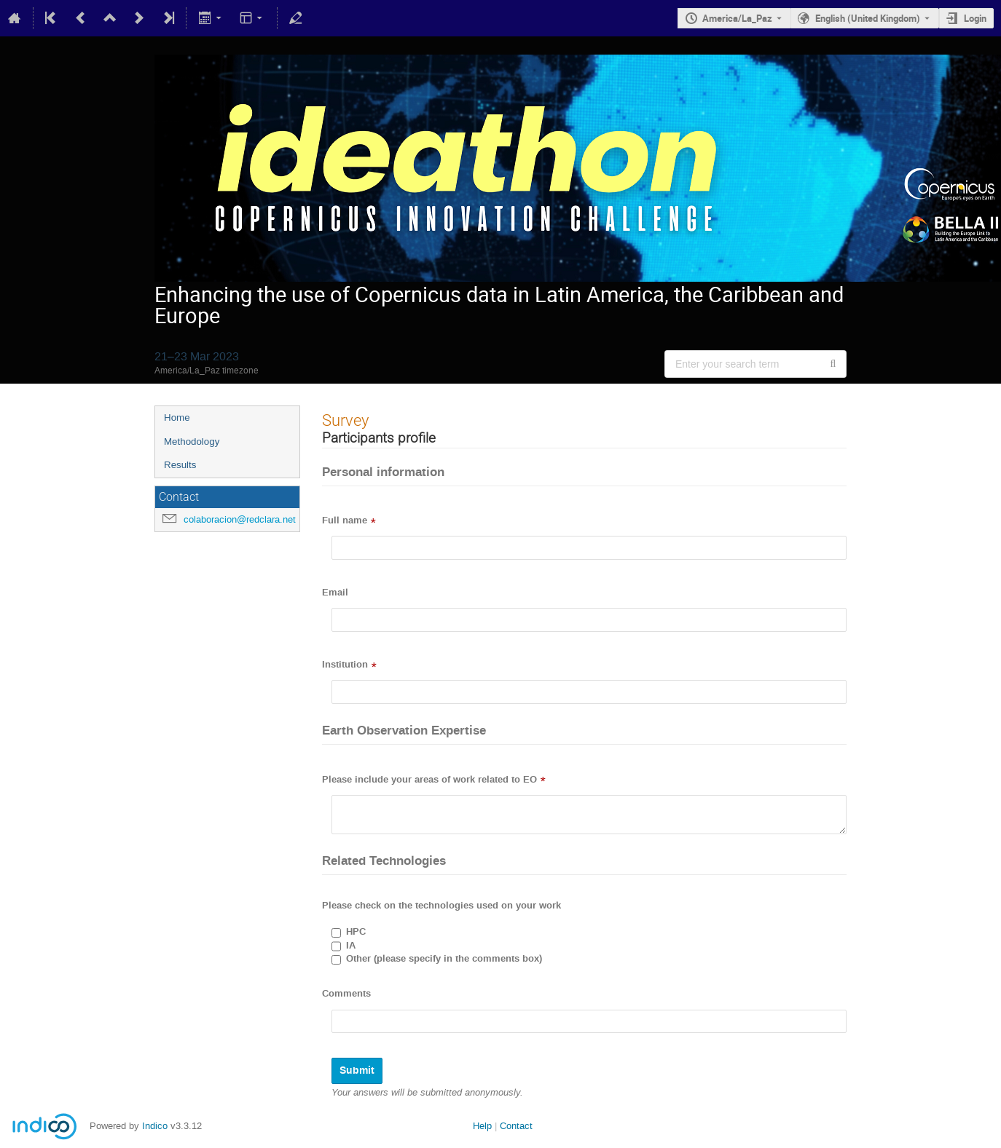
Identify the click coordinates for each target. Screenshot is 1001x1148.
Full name (344, 520)
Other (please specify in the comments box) (444, 958)
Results (180, 464)
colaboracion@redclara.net (240, 519)
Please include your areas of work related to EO (429, 779)
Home (177, 417)
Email (335, 592)
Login (975, 18)
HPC (356, 931)
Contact (516, 1126)
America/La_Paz (737, 18)
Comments (346, 993)
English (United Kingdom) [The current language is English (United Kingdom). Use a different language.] (867, 18)
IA (351, 945)
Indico (155, 1126)
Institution (345, 664)
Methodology (191, 441)
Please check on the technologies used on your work (441, 905)
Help (482, 1126)
